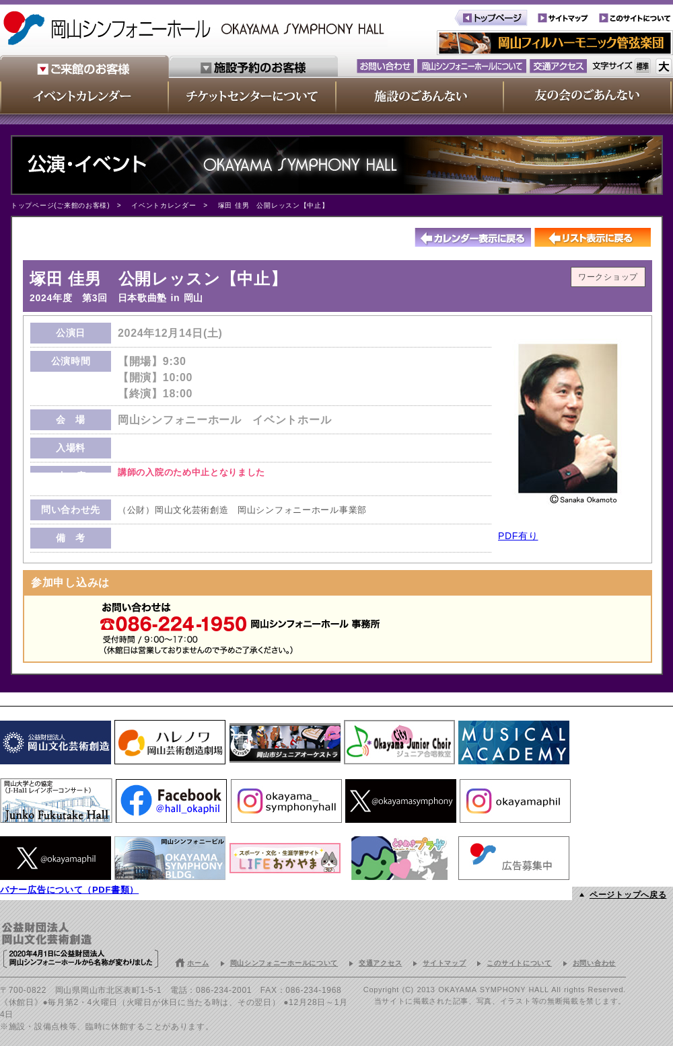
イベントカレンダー (163, 205)
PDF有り (518, 535)
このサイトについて (519, 963)
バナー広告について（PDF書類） (69, 890)
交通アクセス (380, 963)
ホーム (198, 963)
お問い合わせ (594, 963)
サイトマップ (444, 963)
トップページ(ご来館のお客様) (60, 205)
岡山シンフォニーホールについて (284, 963)
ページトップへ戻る (628, 894)
